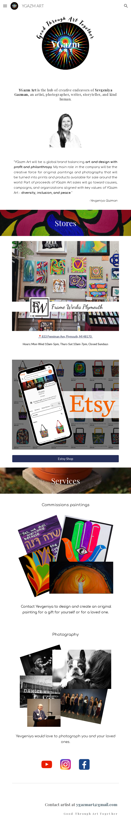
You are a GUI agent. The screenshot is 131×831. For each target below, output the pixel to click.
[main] (65, 93)
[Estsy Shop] (65, 459)
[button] (5, 6)
